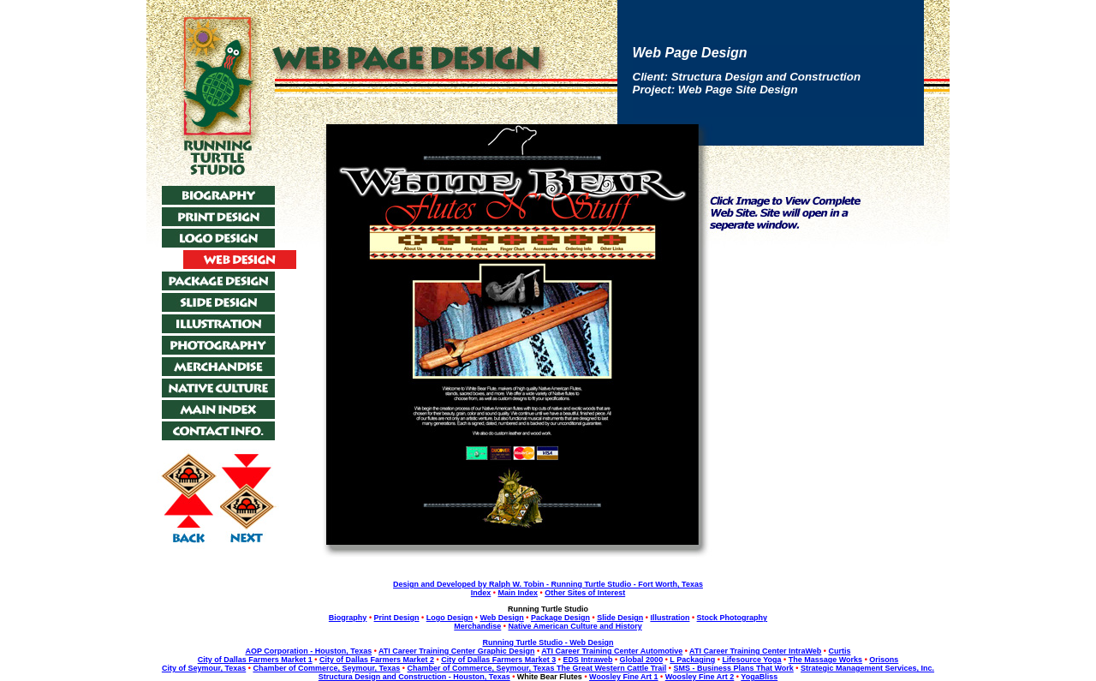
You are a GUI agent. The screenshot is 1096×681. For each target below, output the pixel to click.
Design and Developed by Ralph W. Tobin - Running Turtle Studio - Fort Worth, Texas (548, 584)
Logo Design (450, 617)
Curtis (840, 651)
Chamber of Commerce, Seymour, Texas (326, 668)
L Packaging (692, 659)
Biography (348, 617)
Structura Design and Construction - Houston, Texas (414, 676)
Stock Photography (732, 617)
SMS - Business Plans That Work (733, 668)
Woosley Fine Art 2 (700, 676)
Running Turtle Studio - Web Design (547, 642)
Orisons (883, 659)
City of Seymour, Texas (204, 668)
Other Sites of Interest (585, 592)
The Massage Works (825, 659)
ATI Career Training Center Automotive (611, 651)
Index (481, 592)
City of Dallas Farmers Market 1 (255, 659)
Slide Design (620, 617)
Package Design (560, 617)
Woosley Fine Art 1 (623, 676)
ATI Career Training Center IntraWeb (755, 651)
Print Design (397, 617)
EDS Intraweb (587, 659)
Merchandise (477, 626)
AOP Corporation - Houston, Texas (308, 651)
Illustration (669, 617)
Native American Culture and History (575, 626)
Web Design (501, 617)
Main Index (517, 592)
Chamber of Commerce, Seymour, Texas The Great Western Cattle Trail (536, 668)
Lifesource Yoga (751, 659)
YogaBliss (759, 676)
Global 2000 (642, 659)
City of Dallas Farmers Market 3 (498, 659)
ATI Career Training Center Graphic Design (456, 651)
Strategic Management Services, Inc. (867, 668)
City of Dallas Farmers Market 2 (376, 659)
